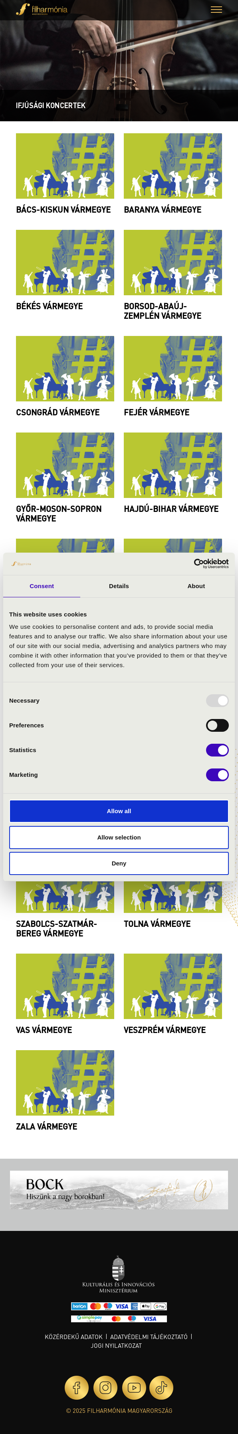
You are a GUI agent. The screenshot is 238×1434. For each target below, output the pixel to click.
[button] (216, 10)
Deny (119, 863)
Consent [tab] (42, 586)
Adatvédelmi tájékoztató (149, 1337)
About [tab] (196, 586)
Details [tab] (119, 586)
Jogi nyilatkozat (116, 1345)
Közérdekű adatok (74, 1337)
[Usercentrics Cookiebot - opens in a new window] (194, 564)
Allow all (119, 811)
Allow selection (119, 837)
